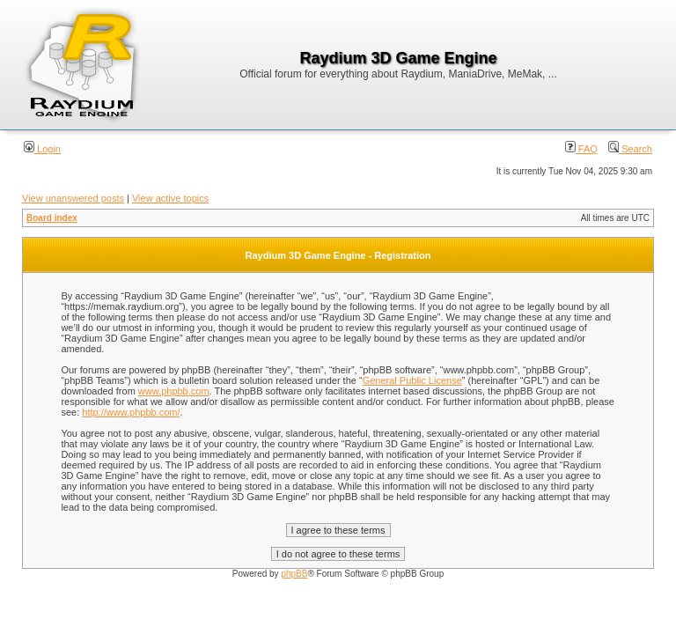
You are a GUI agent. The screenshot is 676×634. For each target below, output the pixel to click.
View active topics (170, 198)
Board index (51, 218)
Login (42, 149)
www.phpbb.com (173, 391)
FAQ (581, 149)
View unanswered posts (73, 198)
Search (630, 149)
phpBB (294, 574)
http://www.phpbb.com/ (131, 412)
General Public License (412, 380)
